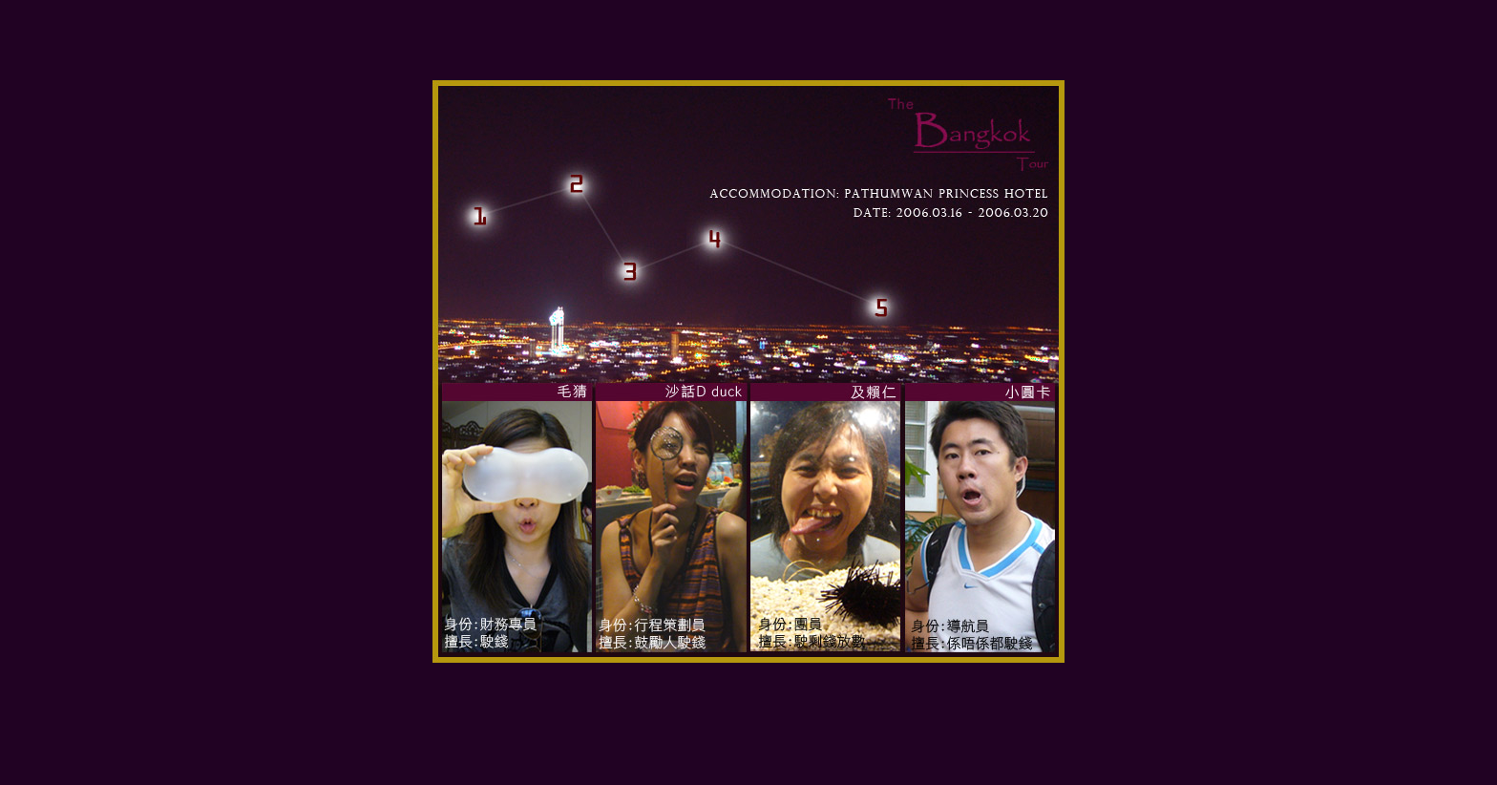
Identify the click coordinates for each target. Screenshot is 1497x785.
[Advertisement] (748, 734)
